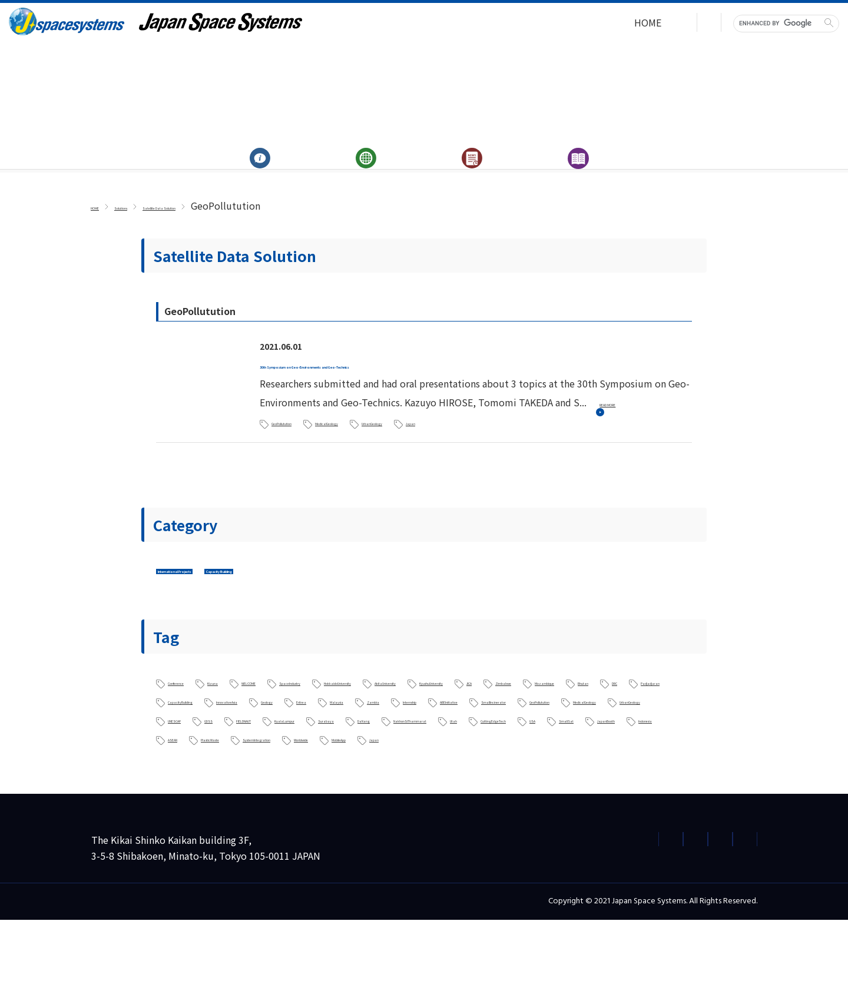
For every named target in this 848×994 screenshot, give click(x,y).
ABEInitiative (196, 755)
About (265, 169)
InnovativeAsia (298, 736)
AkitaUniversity (592, 698)
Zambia (542, 736)
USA (277, 793)
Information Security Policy (556, 913)
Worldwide (298, 811)
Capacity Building (329, 586)
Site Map (728, 913)
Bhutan (479, 717)
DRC (527, 717)
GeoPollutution (306, 439)
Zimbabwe (334, 717)
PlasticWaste (597, 793)
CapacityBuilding (205, 736)
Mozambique (410, 717)
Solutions (371, 169)
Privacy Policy (450, 913)
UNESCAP (641, 755)
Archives (583, 169)
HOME (572, 24)
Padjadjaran (585, 717)
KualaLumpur (320, 774)
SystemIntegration (209, 811)
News (477, 169)
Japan (558, 439)
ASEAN (530, 793)
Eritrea (428, 736)
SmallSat (330, 793)
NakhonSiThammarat (541, 774)
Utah (622, 774)
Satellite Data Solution (242, 224)
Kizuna (255, 698)
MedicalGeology (400, 439)
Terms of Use (660, 913)
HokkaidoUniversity (491, 698)
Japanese (688, 24)
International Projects (213, 586)
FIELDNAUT (241, 774)
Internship (605, 736)
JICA (277, 717)
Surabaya (394, 774)
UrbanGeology (490, 439)
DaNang (454, 774)
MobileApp (369, 811)
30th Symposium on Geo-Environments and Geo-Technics (394, 382)
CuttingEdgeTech (206, 793)
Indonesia (471, 793)
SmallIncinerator (285, 755)
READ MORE (633, 420)
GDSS (180, 774)
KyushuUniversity (206, 717)
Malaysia (484, 736)
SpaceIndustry (392, 698)
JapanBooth (400, 793)
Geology (371, 736)
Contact (627, 24)
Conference (192, 698)
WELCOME (315, 698)
